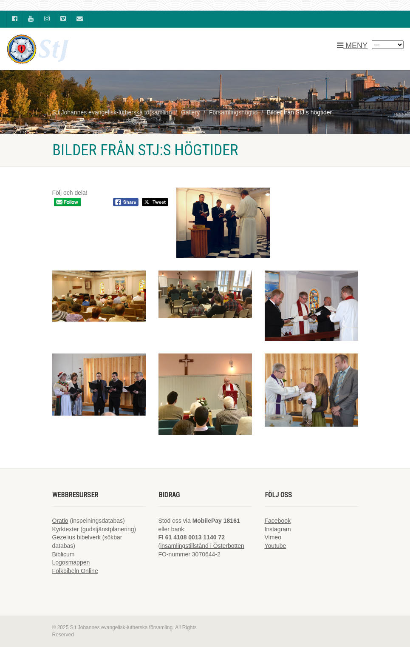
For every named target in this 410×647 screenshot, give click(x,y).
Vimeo (273, 537)
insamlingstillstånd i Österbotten (202, 545)
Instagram (278, 529)
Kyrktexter (65, 529)
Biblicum (63, 554)
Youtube (275, 545)
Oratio (60, 520)
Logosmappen (71, 562)
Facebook (278, 520)
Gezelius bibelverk (76, 537)
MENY (352, 45)
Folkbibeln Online (75, 570)
